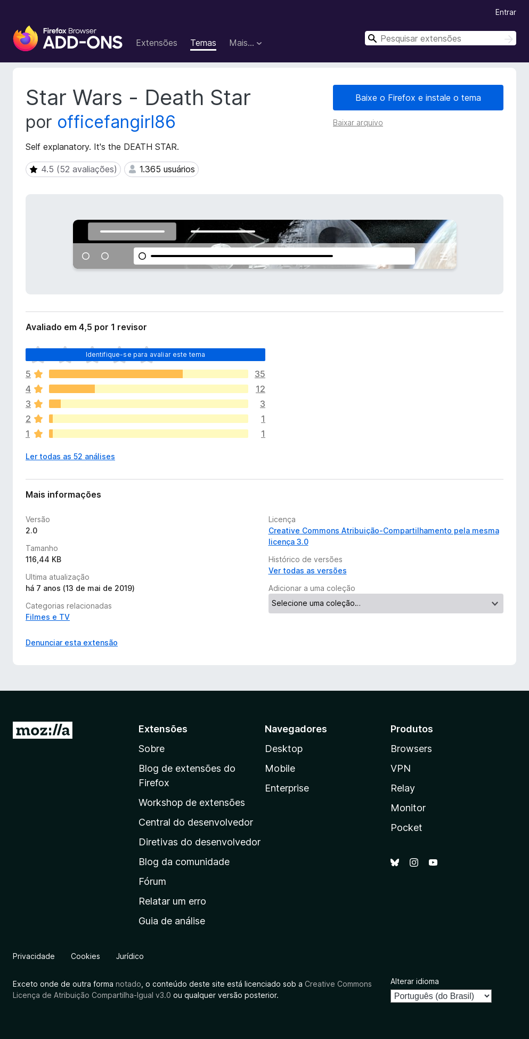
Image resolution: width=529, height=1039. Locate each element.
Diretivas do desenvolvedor (200, 842)
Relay (402, 788)
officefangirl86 (116, 121)
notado (128, 983)
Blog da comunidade (184, 861)
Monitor (408, 807)
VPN (400, 768)
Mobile (280, 768)
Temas (203, 42)
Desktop (284, 748)
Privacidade (34, 956)
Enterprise (287, 788)
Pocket (406, 827)
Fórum (152, 881)
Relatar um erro (172, 901)
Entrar (505, 12)
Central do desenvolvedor (196, 822)
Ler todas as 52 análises (70, 456)
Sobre (152, 748)
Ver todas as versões (307, 570)
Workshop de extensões (192, 802)
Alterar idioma (414, 981)
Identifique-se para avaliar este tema (146, 354)
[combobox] (440, 38)
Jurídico (130, 956)
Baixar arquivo (358, 122)
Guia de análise (172, 920)
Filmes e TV (48, 616)
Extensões (156, 42)
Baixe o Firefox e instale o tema (418, 97)
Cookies (85, 956)
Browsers (411, 748)
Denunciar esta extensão (72, 642)
